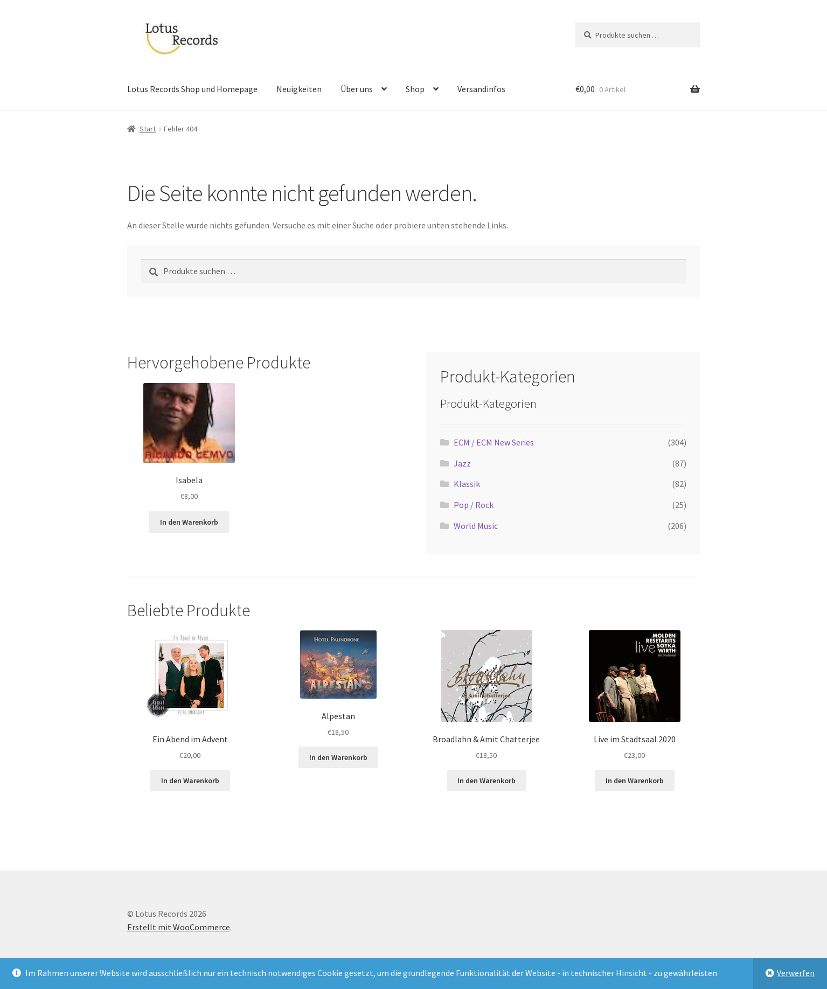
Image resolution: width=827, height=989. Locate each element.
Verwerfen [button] (796, 972)
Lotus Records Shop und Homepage (192, 88)
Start (148, 129)
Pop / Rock (474, 504)
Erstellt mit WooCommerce (178, 927)
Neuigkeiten (299, 88)
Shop (415, 88)
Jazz (462, 463)
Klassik (467, 483)
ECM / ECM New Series (494, 442)
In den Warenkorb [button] (189, 522)
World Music (476, 525)
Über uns (356, 88)
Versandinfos (481, 88)
